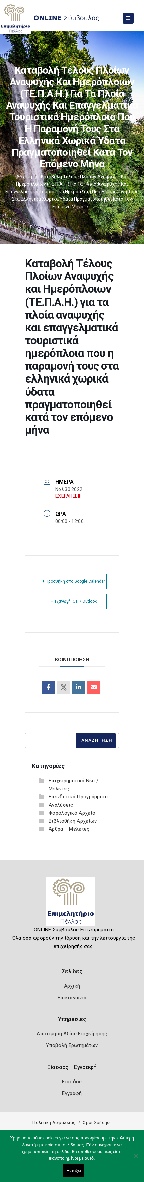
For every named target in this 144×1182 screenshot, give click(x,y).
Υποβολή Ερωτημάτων (72, 1045)
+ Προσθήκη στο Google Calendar (73, 581)
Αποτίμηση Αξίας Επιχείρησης (72, 1034)
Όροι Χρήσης (96, 1122)
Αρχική (24, 176)
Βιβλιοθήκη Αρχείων (73, 821)
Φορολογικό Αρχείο (72, 813)
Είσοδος (72, 1082)
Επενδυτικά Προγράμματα (78, 797)
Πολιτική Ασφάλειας (53, 1122)
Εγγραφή (72, 1093)
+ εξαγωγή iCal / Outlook (74, 601)
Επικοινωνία (72, 998)
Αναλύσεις (61, 805)
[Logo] (72, 904)
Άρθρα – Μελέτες (69, 829)
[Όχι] (135, 1159)
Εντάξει (73, 1170)
